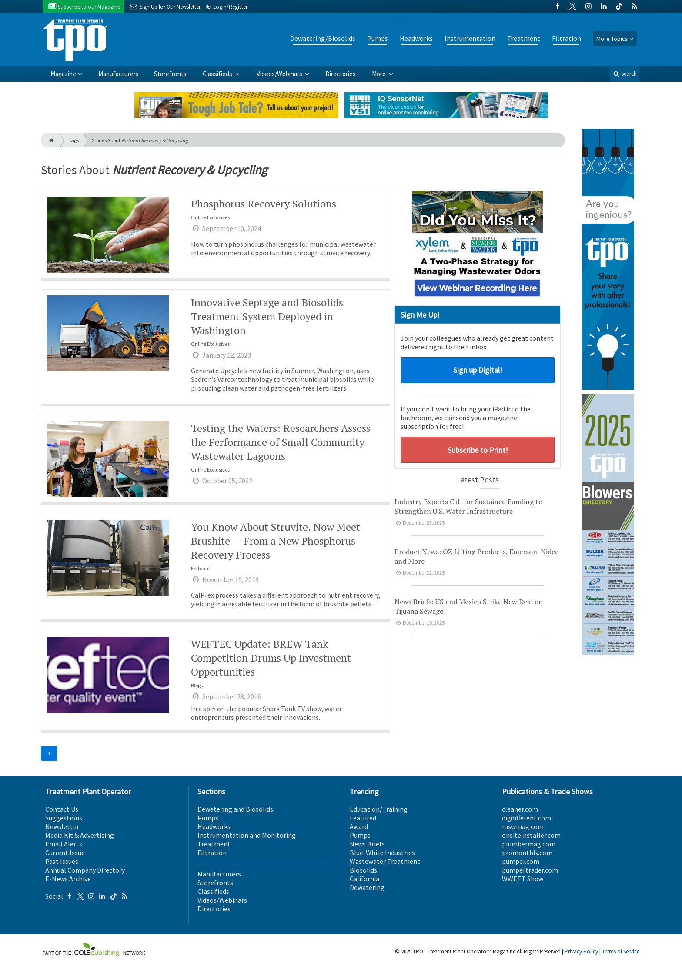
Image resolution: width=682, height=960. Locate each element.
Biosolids (363, 870)
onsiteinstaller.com (531, 835)
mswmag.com (523, 826)
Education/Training (379, 809)
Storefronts (170, 74)
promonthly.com (527, 852)
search (624, 73)
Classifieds (218, 74)
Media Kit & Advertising (79, 835)
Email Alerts (63, 844)
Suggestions (63, 817)
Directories (340, 74)
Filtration (566, 38)
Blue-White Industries (382, 852)
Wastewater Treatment (385, 861)
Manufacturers (118, 74)
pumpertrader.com (530, 870)
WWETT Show (522, 878)
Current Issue (65, 852)
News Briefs (367, 844)
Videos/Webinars (280, 74)
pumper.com (520, 861)
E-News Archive (68, 878)
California (364, 878)
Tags (73, 140)
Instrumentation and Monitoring (246, 835)
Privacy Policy (581, 951)
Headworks (416, 38)
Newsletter (62, 826)
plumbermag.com (528, 844)
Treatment (523, 38)
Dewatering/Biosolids (322, 38)
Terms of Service (620, 951)
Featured (363, 817)
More (379, 74)
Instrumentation (470, 38)
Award (359, 826)
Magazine (63, 74)
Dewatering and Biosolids (235, 809)
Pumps (377, 38)
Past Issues (61, 861)
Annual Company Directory (85, 870)
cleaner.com (520, 809)
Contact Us (61, 809)
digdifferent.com (526, 817)
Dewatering (367, 887)
